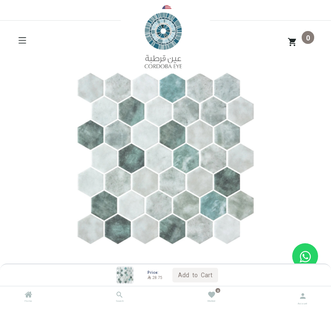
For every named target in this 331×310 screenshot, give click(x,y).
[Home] (28, 296)
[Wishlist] (211, 294)
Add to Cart (195, 275)
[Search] (120, 296)
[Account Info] (303, 295)
